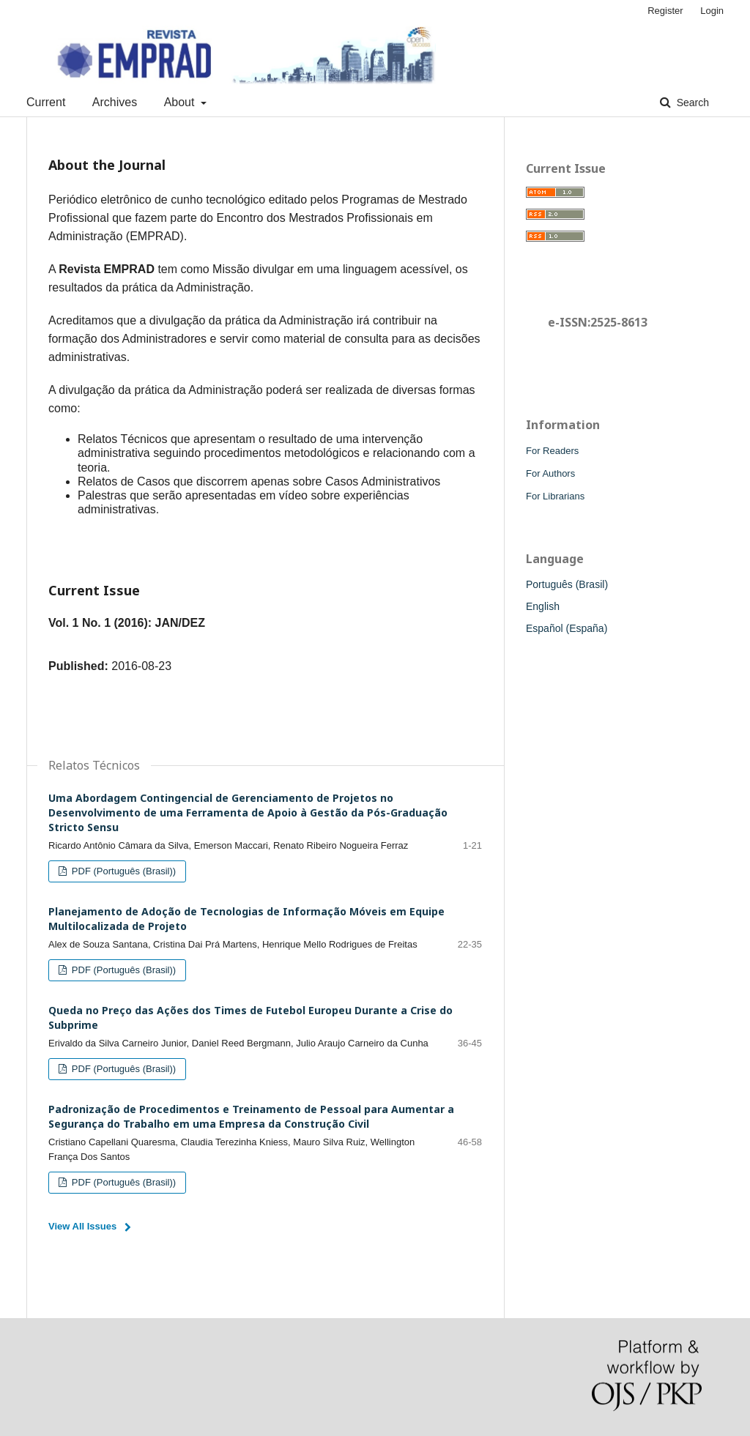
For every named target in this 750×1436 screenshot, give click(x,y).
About (181, 102)
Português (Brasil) (567, 584)
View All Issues (82, 1226)
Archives (114, 102)
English (543, 606)
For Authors (550, 473)
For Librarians (555, 496)
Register (665, 10)
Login (712, 10)
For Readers (552, 450)
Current (45, 102)
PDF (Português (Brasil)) (122, 871)
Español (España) (566, 628)
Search (691, 102)
